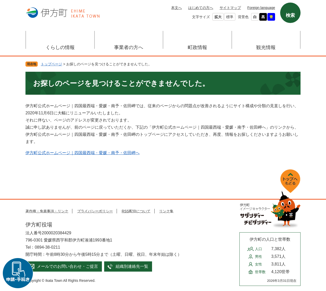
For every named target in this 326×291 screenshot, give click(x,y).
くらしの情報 (60, 47)
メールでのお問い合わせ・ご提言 (67, 266)
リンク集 (166, 211)
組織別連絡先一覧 (132, 266)
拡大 (218, 17)
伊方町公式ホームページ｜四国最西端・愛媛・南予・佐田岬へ (82, 153)
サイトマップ (230, 8)
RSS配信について (136, 211)
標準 (229, 17)
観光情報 (266, 47)
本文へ (176, 8)
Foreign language (261, 8)
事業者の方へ (128, 47)
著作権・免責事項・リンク (46, 211)
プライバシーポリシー (95, 211)
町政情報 (197, 47)
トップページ (51, 64)
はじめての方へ (200, 8)
